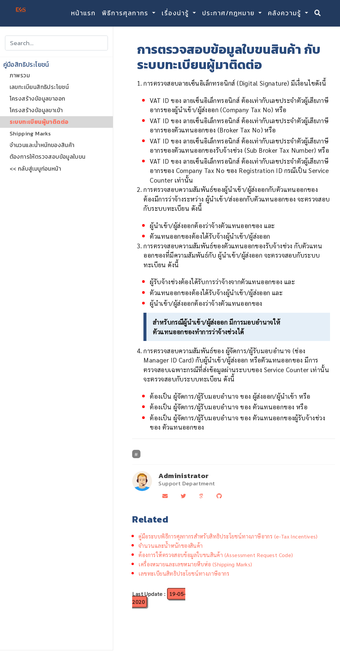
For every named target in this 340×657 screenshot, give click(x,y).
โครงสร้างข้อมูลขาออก (37, 98)
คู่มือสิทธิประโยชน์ (26, 64)
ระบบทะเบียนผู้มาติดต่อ (39, 122)
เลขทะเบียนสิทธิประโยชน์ (39, 87)
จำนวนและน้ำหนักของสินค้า (42, 145)
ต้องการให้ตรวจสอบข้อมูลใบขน (48, 156)
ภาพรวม (20, 75)
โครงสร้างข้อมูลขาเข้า (36, 110)
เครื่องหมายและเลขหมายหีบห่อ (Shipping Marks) (195, 564)
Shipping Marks (30, 133)
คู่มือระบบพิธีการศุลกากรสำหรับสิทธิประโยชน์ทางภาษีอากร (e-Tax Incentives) (227, 536)
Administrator (183, 475)
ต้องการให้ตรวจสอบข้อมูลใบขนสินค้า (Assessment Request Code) (215, 554)
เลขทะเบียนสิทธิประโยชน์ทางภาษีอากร (183, 573)
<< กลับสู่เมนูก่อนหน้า (35, 168)
